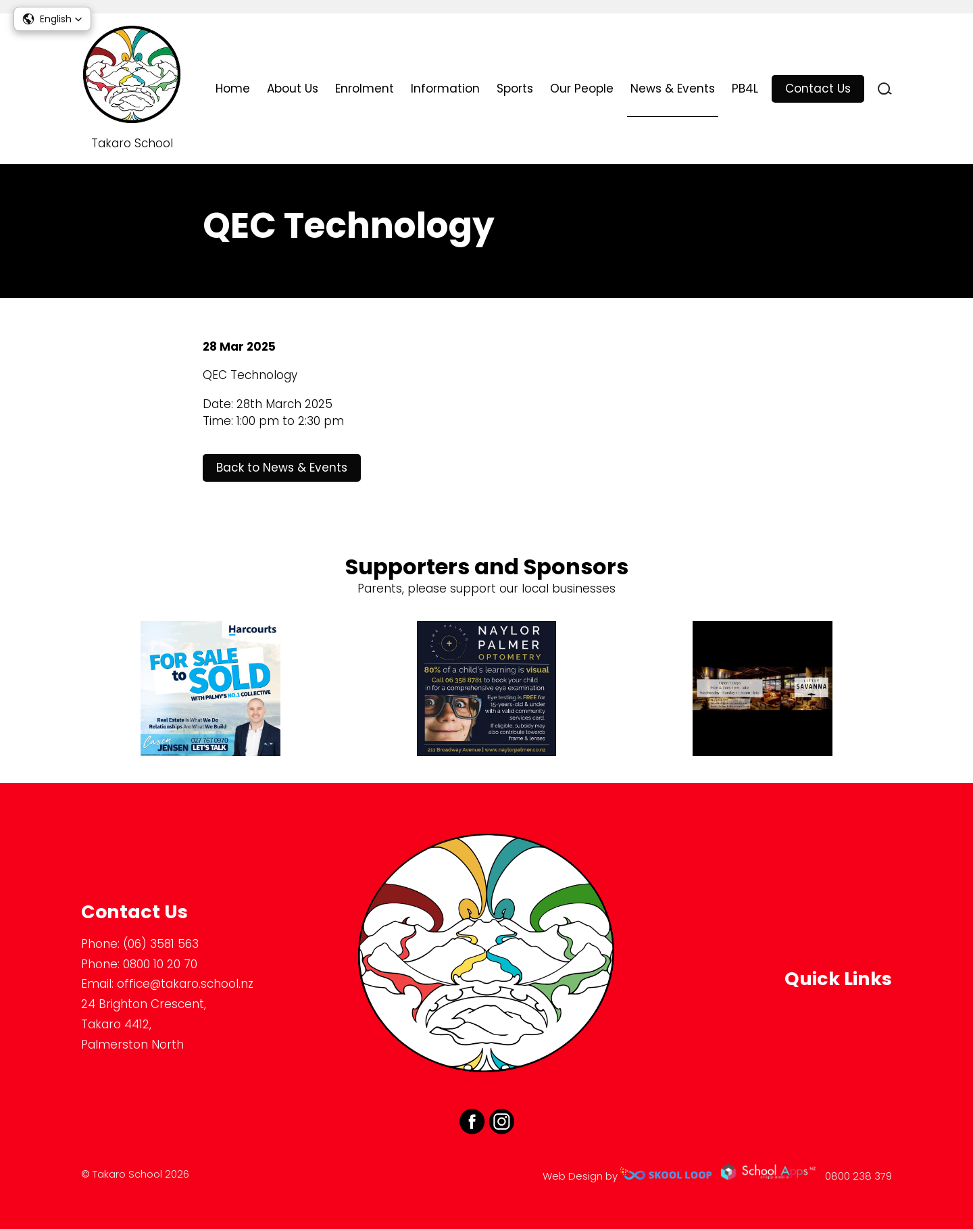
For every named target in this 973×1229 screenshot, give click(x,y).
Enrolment (364, 88)
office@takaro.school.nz (185, 984)
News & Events (672, 88)
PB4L (745, 88)
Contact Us (818, 88)
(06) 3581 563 (161, 944)
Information (445, 88)
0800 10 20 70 (160, 964)
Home (233, 88)
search (885, 89)
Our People (582, 88)
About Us (292, 88)
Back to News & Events (281, 467)
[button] (52, 19)
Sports (515, 88)
